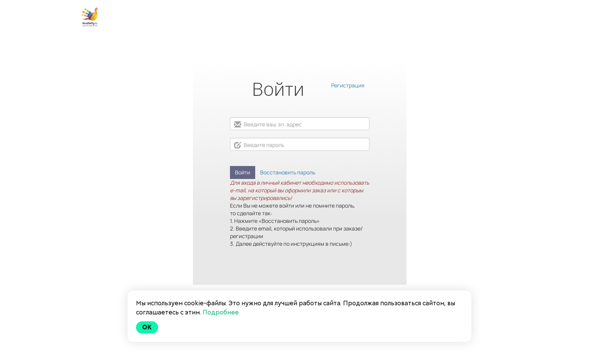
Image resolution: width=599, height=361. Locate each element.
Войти (242, 172)
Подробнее (220, 312)
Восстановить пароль (287, 172)
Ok (147, 327)
